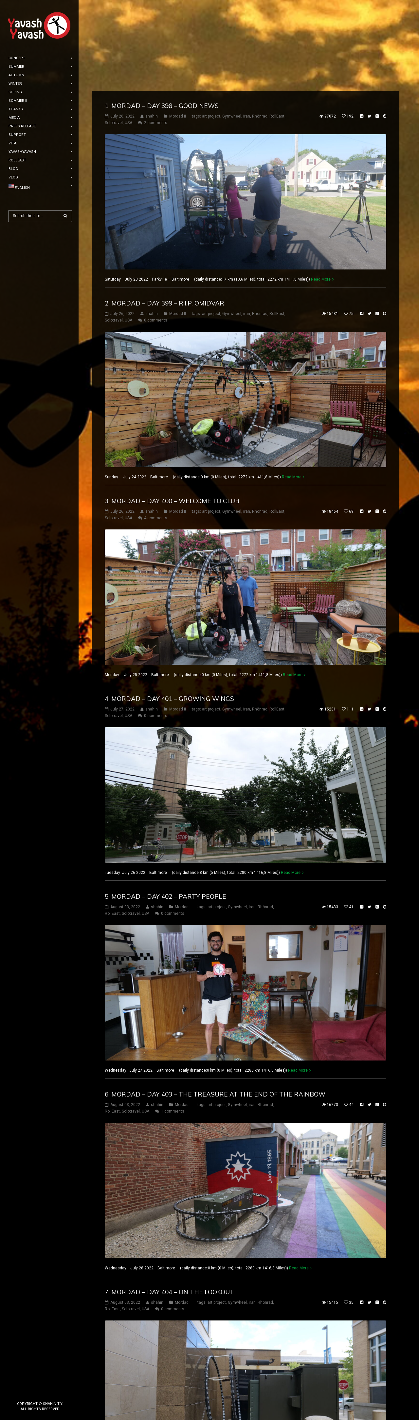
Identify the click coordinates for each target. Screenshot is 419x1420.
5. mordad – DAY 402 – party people (165, 805)
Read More (321, 188)
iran (246, 25)
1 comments (172, 1020)
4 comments (155, 427)
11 (238, 1401)
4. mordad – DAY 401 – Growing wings (169, 608)
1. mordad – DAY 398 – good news (162, 15)
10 (225, 1401)
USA (128, 31)
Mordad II (177, 25)
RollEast (276, 25)
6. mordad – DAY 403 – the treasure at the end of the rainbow (215, 1003)
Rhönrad (259, 25)
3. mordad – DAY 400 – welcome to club (172, 410)
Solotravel (114, 31)
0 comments (155, 229)
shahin (151, 25)
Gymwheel (231, 25)
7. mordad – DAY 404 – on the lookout (169, 1201)
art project (211, 25)
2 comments (155, 31)
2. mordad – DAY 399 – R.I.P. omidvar (164, 212)
